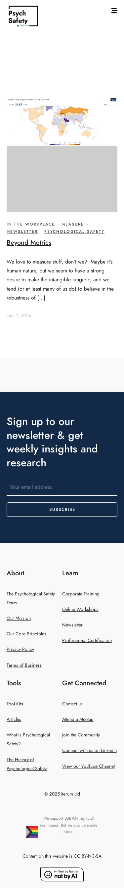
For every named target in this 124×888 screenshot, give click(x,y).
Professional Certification (87, 640)
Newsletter (22, 231)
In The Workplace (31, 224)
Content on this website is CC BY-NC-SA (62, 856)
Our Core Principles (26, 634)
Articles (14, 719)
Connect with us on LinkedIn (89, 750)
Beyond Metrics (29, 242)
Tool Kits (15, 704)
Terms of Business (24, 665)
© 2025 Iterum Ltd (62, 794)
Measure (73, 224)
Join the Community (81, 735)
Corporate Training (81, 594)
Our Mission (19, 618)
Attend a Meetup (78, 719)
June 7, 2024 (19, 316)
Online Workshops (80, 609)
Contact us (72, 704)
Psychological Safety (74, 231)
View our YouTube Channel (88, 766)
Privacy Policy (20, 649)
